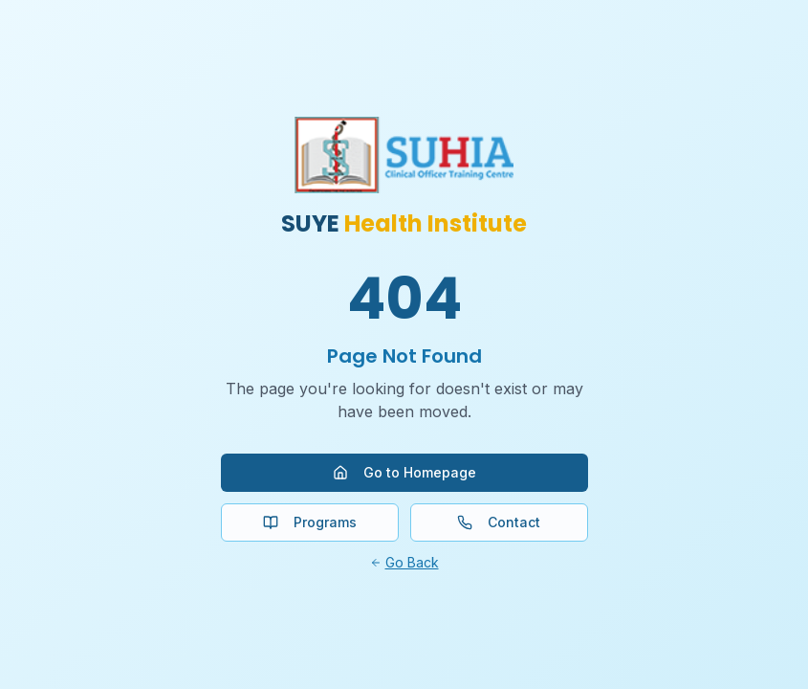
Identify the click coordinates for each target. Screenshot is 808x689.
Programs (310, 522)
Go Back (404, 562)
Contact (498, 522)
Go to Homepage (404, 472)
